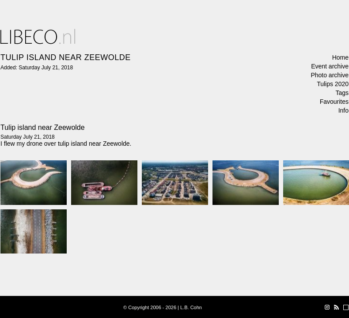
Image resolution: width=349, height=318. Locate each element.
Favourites (334, 101)
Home (340, 57)
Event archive (330, 66)
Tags (342, 92)
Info (343, 110)
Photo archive (330, 75)
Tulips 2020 (333, 83)
